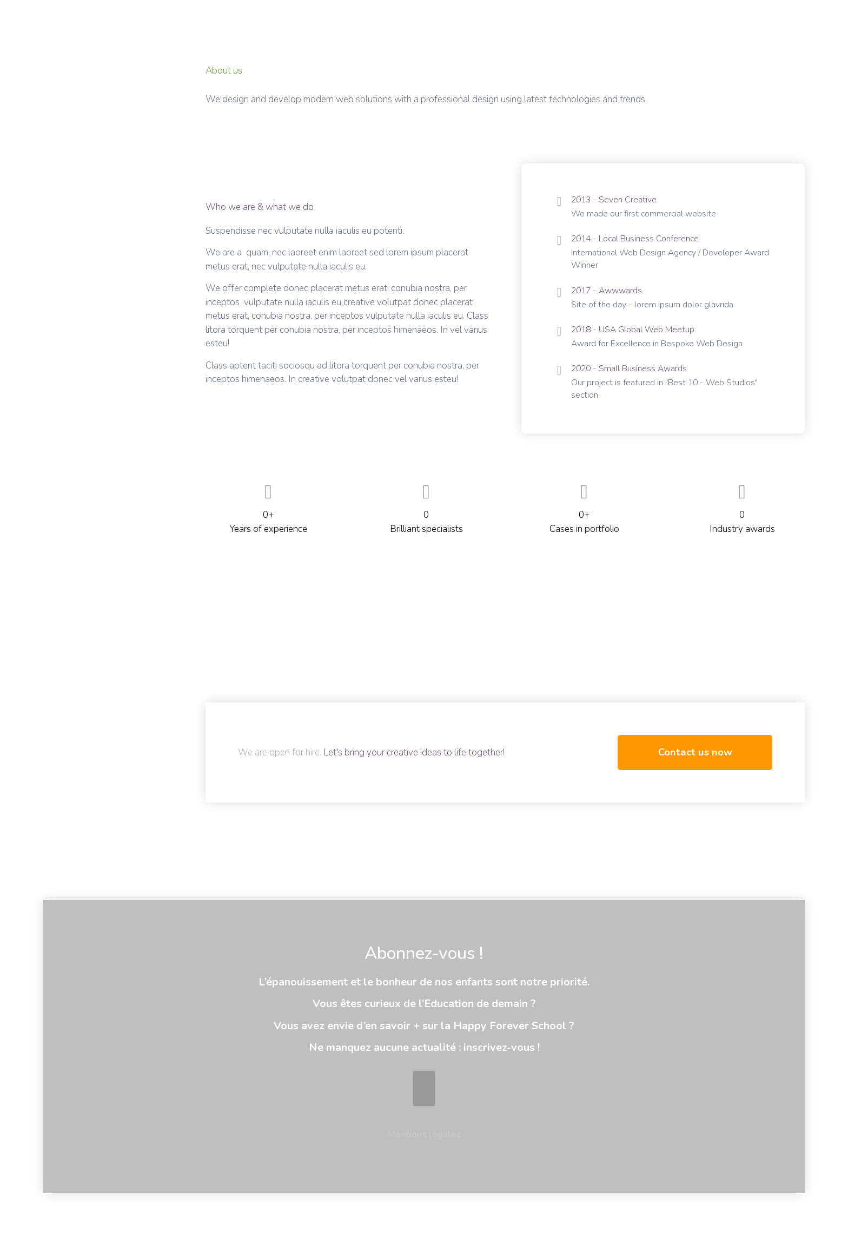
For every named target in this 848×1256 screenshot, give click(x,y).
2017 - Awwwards (609, 296)
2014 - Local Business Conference (639, 241)
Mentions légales (424, 1148)
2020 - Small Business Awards (632, 378)
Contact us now (695, 765)
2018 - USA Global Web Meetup (637, 337)
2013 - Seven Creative (616, 200)
